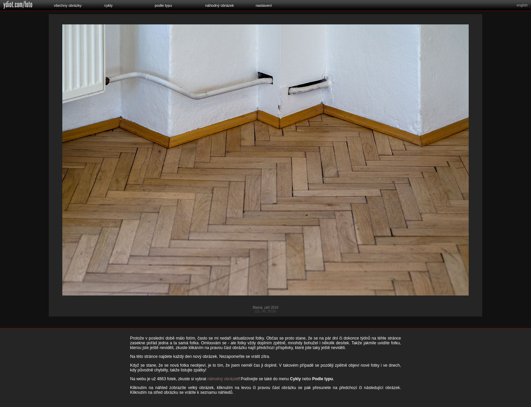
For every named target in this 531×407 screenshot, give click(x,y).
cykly (108, 5)
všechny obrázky (68, 5)
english (522, 5)
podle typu (163, 5)
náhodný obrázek (219, 5)
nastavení (264, 5)
